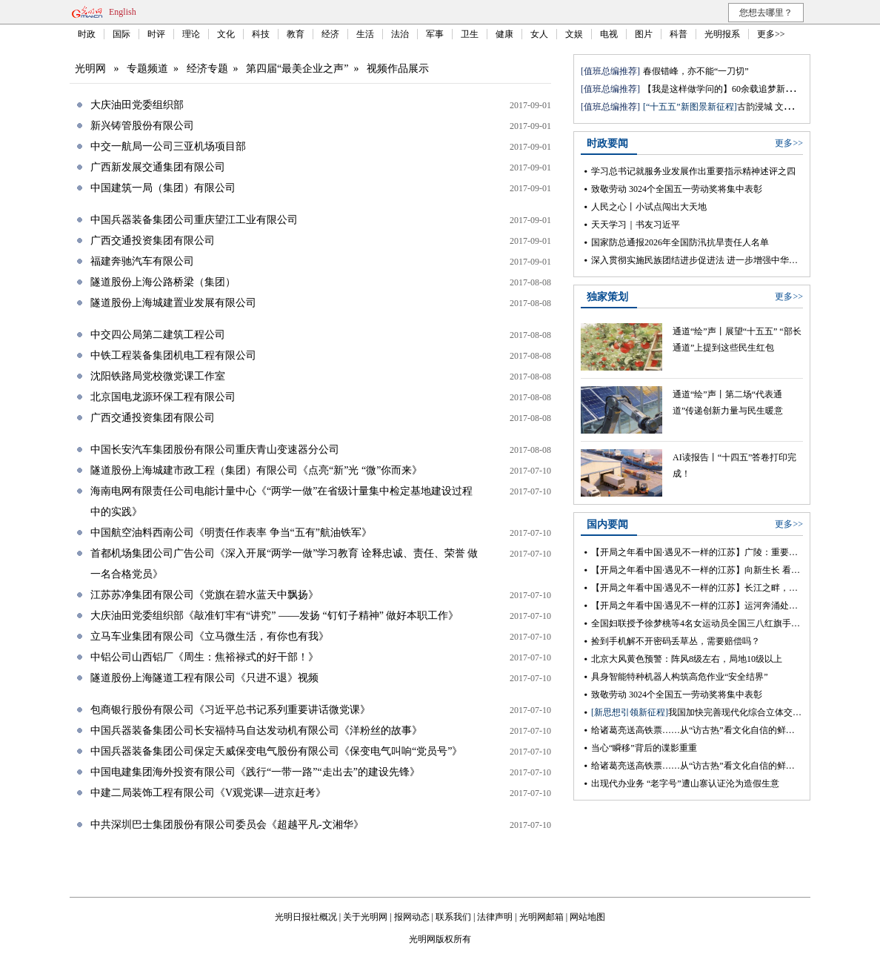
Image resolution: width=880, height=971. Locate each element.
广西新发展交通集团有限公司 (157, 167)
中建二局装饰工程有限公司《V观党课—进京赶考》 (208, 792)
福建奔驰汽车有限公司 (142, 261)
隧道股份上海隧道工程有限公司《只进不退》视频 (204, 677)
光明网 (90, 68)
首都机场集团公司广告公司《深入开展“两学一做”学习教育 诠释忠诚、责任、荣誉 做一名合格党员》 (284, 564)
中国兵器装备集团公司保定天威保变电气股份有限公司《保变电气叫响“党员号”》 (276, 751)
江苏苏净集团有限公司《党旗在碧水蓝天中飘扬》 (204, 594)
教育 (295, 34)
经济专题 (207, 68)
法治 (400, 34)
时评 (156, 34)
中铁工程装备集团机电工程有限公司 (173, 355)
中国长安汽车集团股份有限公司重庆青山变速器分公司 (214, 449)
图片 (644, 34)
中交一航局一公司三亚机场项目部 (168, 146)
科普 (678, 34)
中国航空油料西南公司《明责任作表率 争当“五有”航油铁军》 (231, 532)
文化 (226, 34)
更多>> (771, 34)
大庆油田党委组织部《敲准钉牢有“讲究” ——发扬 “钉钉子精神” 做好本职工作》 (274, 615)
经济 (330, 34)
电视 (609, 34)
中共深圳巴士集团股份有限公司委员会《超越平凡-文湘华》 (227, 824)
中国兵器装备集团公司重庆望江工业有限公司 (194, 219)
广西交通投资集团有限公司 (152, 240)
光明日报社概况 (306, 917)
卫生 (470, 34)
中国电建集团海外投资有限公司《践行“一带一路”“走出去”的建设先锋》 (255, 772)
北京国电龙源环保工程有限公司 (163, 396)
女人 (539, 34)
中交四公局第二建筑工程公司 (157, 334)
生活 (365, 34)
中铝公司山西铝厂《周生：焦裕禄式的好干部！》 (204, 657)
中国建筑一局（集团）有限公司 (163, 187)
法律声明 (495, 917)
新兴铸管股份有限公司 (142, 125)
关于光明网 (365, 917)
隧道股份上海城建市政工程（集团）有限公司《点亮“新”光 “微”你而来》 (256, 470)
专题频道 (147, 68)
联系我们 (453, 917)
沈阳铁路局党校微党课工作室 (157, 376)
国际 (121, 34)
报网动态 (412, 917)
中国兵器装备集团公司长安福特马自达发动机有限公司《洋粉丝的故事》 (256, 730)
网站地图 (587, 917)
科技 (261, 34)
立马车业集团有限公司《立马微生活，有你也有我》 (209, 636)
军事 (435, 34)
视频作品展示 (398, 68)
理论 (191, 34)
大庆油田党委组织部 (137, 104)
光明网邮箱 (541, 917)
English (122, 12)
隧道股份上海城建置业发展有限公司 (173, 302)
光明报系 (722, 34)
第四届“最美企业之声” (297, 68)
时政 (87, 34)
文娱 (574, 34)
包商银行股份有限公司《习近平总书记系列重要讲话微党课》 (230, 709)
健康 (504, 34)
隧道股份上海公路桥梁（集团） (163, 282)
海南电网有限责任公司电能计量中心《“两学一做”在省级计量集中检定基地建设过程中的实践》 (281, 501)
